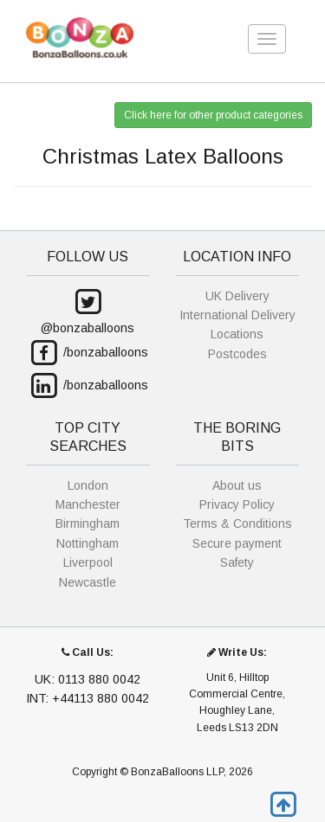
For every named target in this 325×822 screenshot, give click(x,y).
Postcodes (237, 354)
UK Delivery (237, 296)
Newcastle (87, 582)
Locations (237, 334)
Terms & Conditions (237, 523)
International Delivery (237, 315)
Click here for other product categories (213, 115)
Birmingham (87, 523)
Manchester (87, 504)
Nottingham (87, 543)
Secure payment (237, 543)
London (88, 485)
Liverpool (88, 562)
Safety (237, 562)
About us (237, 485)
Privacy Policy (237, 504)
